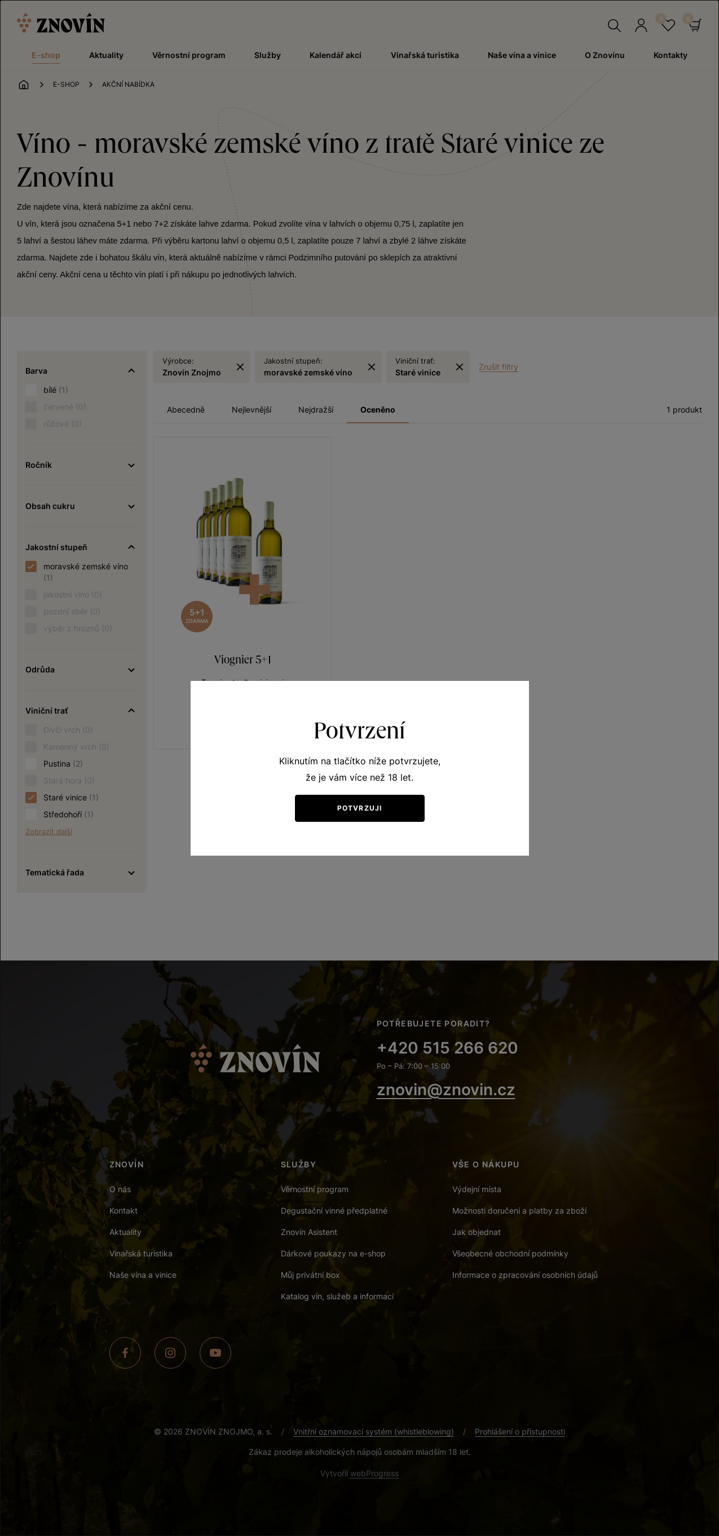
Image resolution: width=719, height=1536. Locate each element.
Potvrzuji (359, 808)
